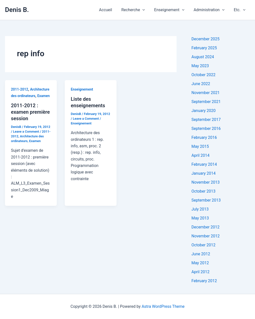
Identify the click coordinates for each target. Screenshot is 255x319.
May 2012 (200, 263)
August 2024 (202, 56)
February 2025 (204, 48)
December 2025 (205, 39)
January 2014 (203, 173)
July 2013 (200, 209)
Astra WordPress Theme (163, 306)
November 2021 (205, 92)
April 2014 (200, 155)
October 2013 (203, 191)
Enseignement (172, 10)
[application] (147, 10)
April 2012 (200, 271)
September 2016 (206, 128)
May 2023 (200, 65)
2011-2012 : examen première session (30, 112)
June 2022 (200, 83)
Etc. (240, 10)
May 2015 (200, 146)
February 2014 (204, 164)
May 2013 (200, 218)
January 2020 (203, 110)
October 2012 (203, 245)
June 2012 (200, 254)
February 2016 (204, 137)
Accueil (111, 9)
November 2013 (205, 182)
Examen (43, 96)
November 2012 (205, 236)
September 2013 (206, 200)
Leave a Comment (26, 131)
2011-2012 (19, 89)
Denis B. (17, 9)
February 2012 (204, 280)
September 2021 (206, 101)
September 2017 (206, 119)
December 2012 (205, 227)
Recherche (138, 10)
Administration (210, 10)
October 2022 (203, 74)
